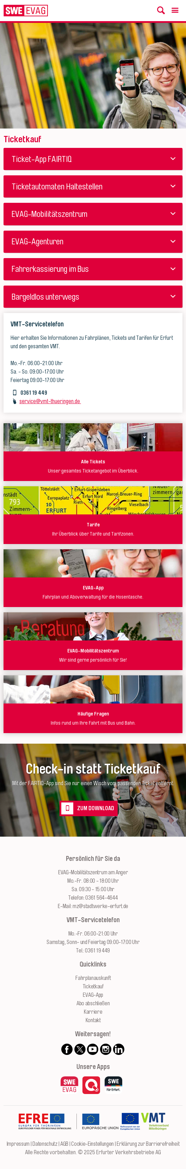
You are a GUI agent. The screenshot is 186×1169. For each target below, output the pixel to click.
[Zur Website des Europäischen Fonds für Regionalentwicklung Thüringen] (68, 1135)
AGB (64, 1144)
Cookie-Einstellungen (92, 1144)
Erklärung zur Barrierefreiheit (148, 1144)
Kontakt (93, 1020)
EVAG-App (93, 995)
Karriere (93, 1012)
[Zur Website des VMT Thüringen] (155, 1135)
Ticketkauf (93, 986)
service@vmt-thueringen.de (50, 401)
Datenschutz (44, 1144)
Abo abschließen (93, 1003)
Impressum (18, 1144)
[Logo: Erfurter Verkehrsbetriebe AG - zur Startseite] (26, 10)
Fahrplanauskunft (93, 978)
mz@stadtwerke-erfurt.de (100, 906)
